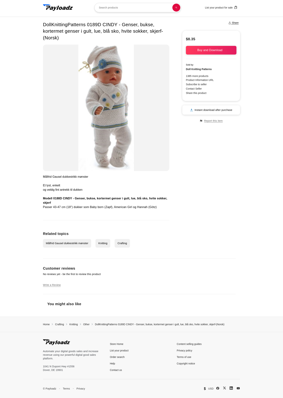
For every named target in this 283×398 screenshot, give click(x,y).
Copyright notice (186, 363)
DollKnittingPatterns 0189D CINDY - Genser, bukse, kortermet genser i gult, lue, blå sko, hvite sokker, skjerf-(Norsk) (159, 324)
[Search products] (176, 8)
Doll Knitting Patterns (199, 69)
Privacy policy (184, 350)
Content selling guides (189, 344)
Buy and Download (211, 50)
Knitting (102, 243)
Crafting (122, 243)
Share (233, 22)
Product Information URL (200, 80)
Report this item (211, 120)
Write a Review (52, 285)
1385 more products (197, 76)
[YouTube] (238, 388)
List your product (119, 350)
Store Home (116, 344)
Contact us (116, 370)
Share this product (196, 93)
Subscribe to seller (196, 84)
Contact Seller (194, 88)
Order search (117, 357)
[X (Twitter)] (224, 388)
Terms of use (184, 357)
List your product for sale (221, 7)
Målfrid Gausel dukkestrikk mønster (67, 243)
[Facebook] (217, 388)
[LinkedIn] (231, 388)
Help (112, 363)
